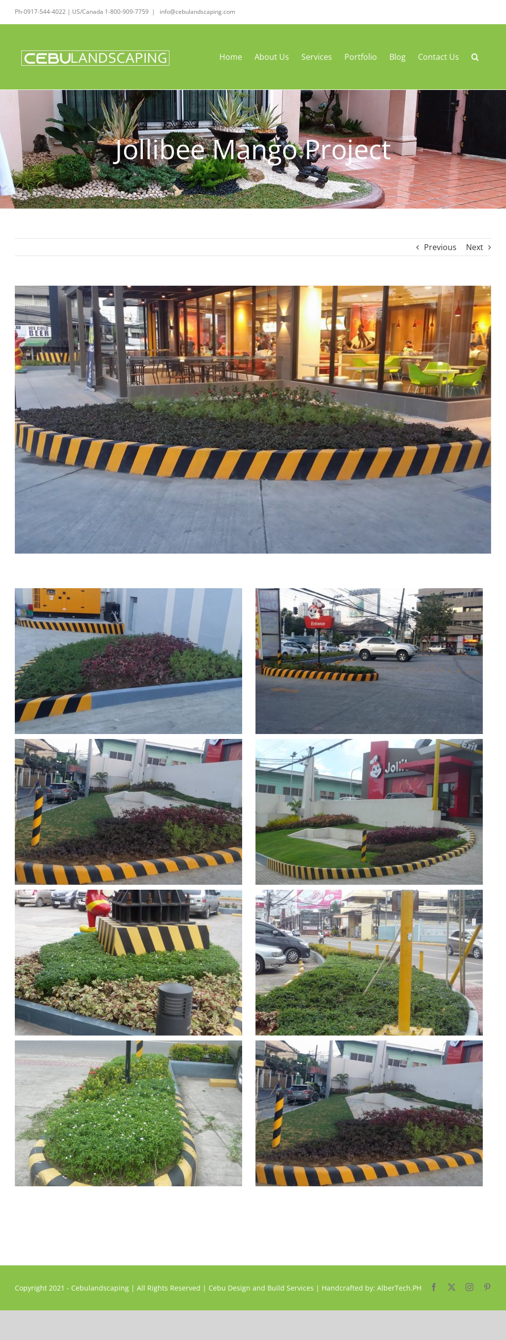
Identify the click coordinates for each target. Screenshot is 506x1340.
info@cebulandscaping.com (196, 11)
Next (474, 247)
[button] (475, 56)
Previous (440, 247)
